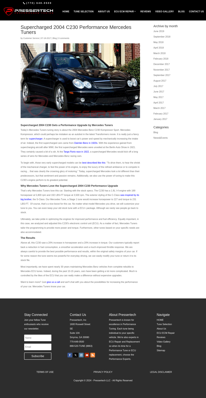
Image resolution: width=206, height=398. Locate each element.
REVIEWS (145, 11)
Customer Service (31, 38)
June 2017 (158, 91)
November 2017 (161, 70)
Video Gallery (163, 341)
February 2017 (160, 113)
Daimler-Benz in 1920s (85, 143)
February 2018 (160, 59)
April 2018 (158, 47)
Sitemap (161, 350)
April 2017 (158, 102)
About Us (161, 328)
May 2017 (158, 97)
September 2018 (161, 36)
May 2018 (158, 42)
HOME (66, 11)
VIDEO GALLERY (164, 11)
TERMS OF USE (45, 372)
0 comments (63, 38)
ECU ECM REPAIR (124, 11)
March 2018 (159, 53)
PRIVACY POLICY (103, 372)
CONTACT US (196, 11)
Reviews (161, 337)
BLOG (181, 11)
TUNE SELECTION (84, 11)
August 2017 (159, 81)
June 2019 (158, 31)
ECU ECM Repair (166, 333)
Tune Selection (164, 324)
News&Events (160, 138)
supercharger (35, 138)
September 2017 (161, 75)
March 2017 (159, 108)
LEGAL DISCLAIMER (161, 372)
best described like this (93, 163)
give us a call (53, 282)
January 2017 (160, 119)
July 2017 (158, 86)
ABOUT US (104, 11)
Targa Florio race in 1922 (76, 152)
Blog (55, 38)
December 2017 (161, 64)
